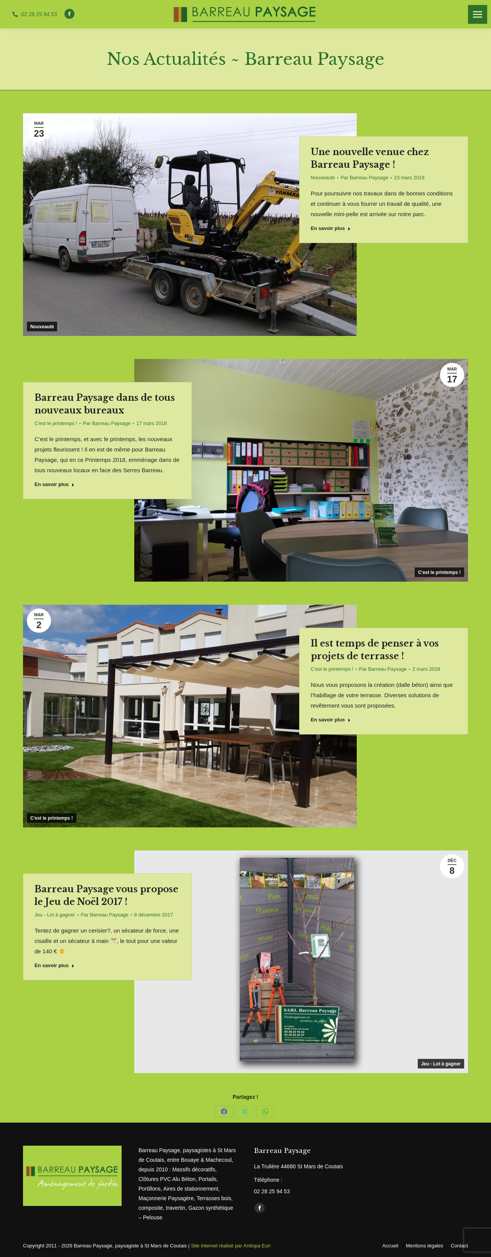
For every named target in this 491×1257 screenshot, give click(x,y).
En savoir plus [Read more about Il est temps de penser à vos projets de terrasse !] (331, 720)
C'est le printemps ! (439, 572)
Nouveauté (42, 326)
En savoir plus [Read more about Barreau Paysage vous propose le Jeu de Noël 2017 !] (54, 965)
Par (364, 177)
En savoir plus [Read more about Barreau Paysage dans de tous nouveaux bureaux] (54, 484)
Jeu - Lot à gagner (441, 1064)
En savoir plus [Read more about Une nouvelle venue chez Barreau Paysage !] (331, 228)
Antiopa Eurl (256, 1246)
